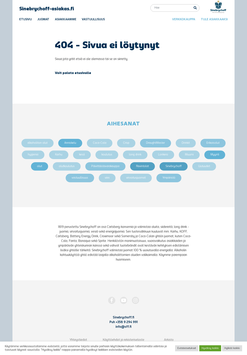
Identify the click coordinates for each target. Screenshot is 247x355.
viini (107, 177)
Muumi (189, 154)
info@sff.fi (123, 327)
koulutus (106, 154)
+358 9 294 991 (127, 322)
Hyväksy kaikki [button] (210, 348)
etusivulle (83, 73)
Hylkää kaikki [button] (232, 348)
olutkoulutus (67, 166)
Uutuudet (204, 166)
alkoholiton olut (37, 143)
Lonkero (163, 154)
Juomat (43, 19)
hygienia (33, 154)
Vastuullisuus (93, 19)
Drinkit (186, 143)
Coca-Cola (99, 143)
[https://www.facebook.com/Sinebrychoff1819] (111, 300)
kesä (82, 154)
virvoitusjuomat (136, 177)
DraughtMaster (155, 143)
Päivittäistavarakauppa (105, 166)
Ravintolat (142, 166)
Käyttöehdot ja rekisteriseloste (123, 340)
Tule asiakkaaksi (214, 19)
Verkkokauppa (183, 19)
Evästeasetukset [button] (186, 348)
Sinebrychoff (174, 166)
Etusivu (25, 19)
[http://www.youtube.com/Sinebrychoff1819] (123, 300)
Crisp (126, 143)
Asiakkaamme (65, 19)
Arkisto (169, 340)
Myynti (214, 154)
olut (39, 166)
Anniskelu (70, 143)
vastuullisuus (80, 177)
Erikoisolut (213, 143)
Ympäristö (168, 177)
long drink (135, 154)
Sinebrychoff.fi (123, 317)
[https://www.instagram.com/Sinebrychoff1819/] (135, 300)
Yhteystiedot (78, 340)
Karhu (58, 154)
